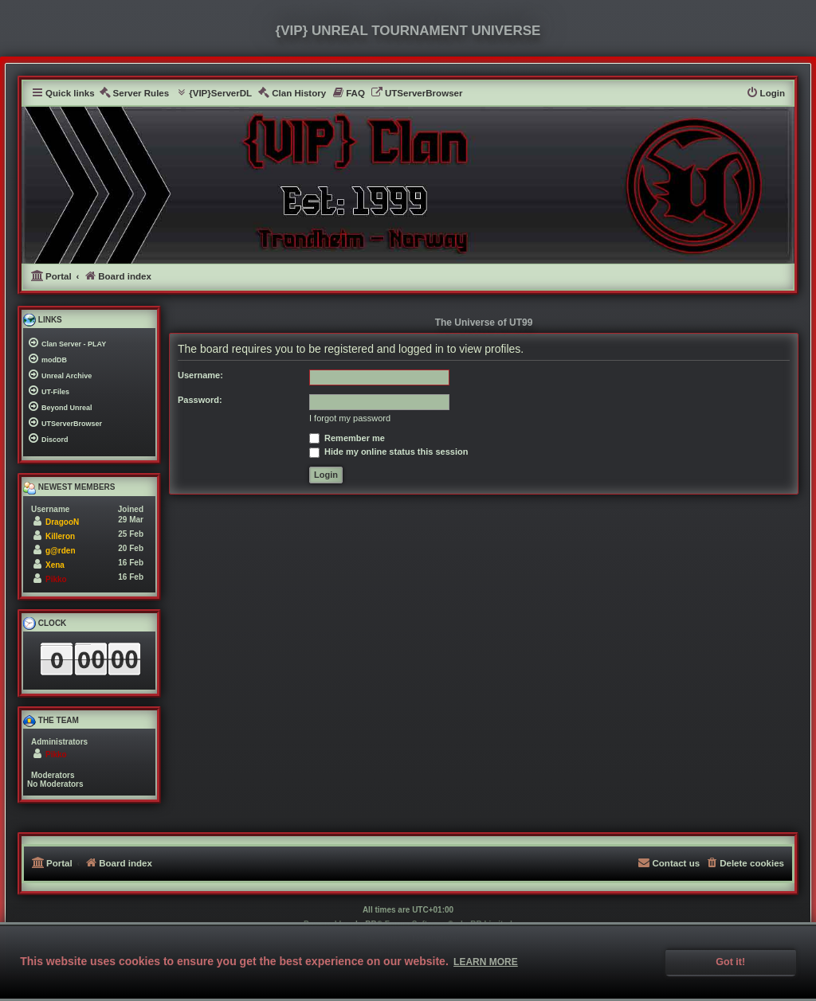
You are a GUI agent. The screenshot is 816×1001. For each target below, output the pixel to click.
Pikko (56, 579)
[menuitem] (134, 94)
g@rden (60, 550)
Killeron (60, 536)
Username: (200, 375)
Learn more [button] (485, 962)
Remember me (347, 438)
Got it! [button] (730, 962)
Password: (200, 400)
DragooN (62, 522)
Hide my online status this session (388, 451)
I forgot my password (349, 418)
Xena (55, 565)
